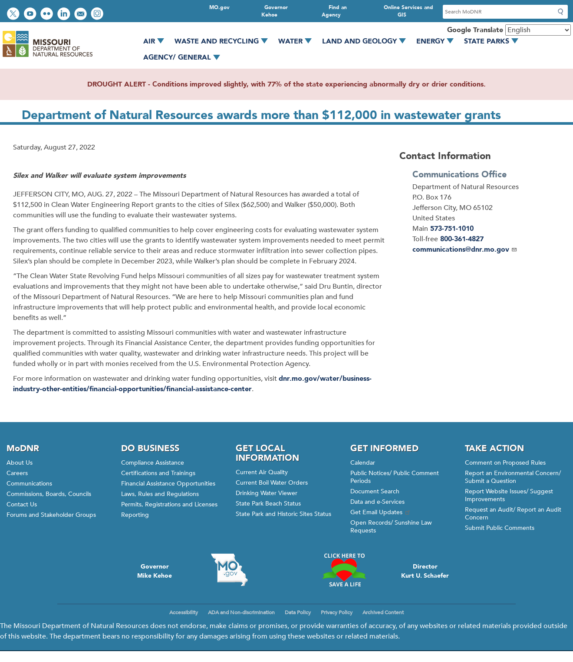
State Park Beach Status (268, 503)
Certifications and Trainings (158, 473)
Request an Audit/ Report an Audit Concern (513, 514)
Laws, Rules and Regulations (160, 494)
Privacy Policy (336, 612)
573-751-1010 (452, 228)
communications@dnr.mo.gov (464, 249)
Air (156, 41)
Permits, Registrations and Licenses (169, 504)
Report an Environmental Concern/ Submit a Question (513, 477)
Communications (29, 483)
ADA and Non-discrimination (241, 612)
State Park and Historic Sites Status (283, 514)
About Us (20, 463)
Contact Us (22, 504)
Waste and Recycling (224, 41)
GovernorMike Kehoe (154, 571)
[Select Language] (538, 30)
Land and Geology (367, 41)
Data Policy (298, 612)
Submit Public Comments (499, 528)
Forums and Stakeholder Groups (51, 515)
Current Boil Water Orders (272, 483)
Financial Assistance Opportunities (168, 483)
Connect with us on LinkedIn (64, 14)
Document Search (374, 491)
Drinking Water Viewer (266, 493)
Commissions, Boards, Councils (49, 494)
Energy (438, 41)
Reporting (135, 515)
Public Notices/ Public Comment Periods (394, 477)
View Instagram (98, 14)
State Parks (494, 41)
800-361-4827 (462, 239)
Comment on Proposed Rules (505, 463)
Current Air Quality (262, 472)
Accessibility (183, 612)
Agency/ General (184, 57)
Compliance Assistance (152, 463)
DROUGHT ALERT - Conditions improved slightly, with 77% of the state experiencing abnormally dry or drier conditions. (286, 84)
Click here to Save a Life (343, 570)
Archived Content (383, 612)
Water (298, 41)
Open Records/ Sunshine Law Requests (391, 527)
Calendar (362, 463)
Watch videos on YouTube (31, 14)
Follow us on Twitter (14, 14)
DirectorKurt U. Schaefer (425, 571)
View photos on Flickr (47, 14)
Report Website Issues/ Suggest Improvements (509, 495)
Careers (17, 473)
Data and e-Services (377, 502)
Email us (81, 14)
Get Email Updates (380, 512)
